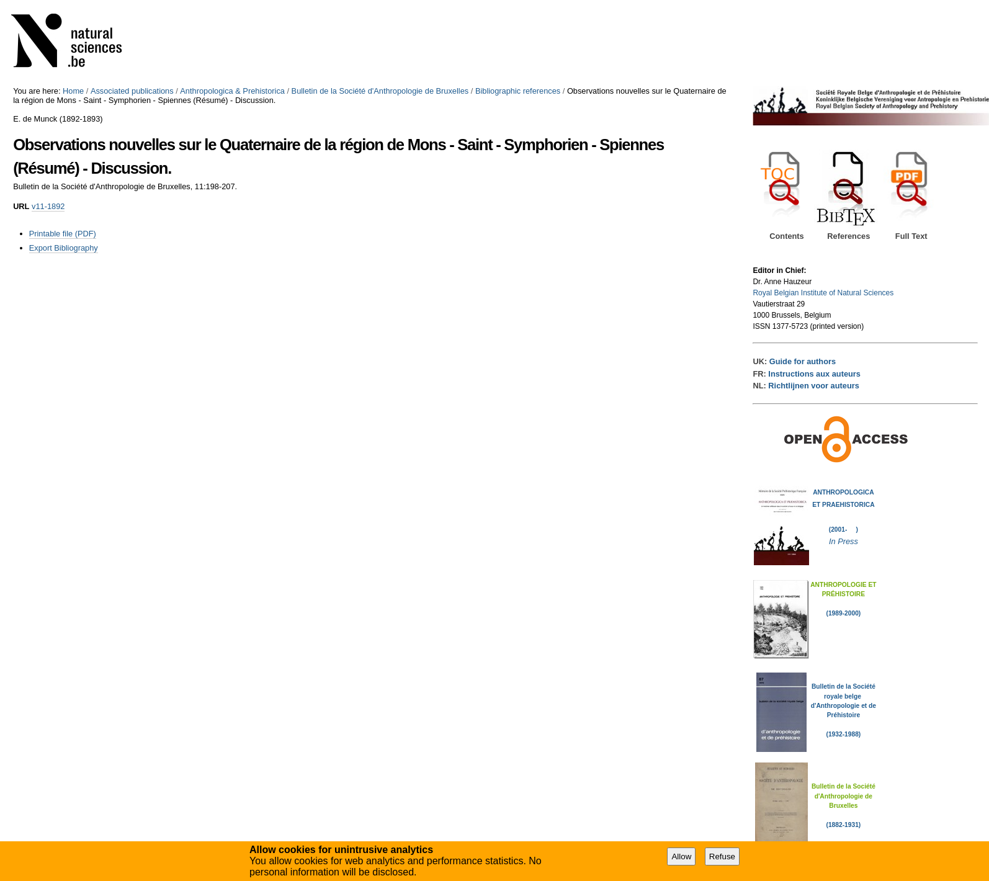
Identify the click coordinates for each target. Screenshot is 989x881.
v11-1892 (48, 206)
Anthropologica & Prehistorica (232, 91)
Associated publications (132, 91)
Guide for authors (802, 361)
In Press (843, 541)
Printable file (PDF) (62, 233)
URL (21, 206)
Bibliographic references (517, 91)
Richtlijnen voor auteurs (813, 385)
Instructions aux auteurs (814, 373)
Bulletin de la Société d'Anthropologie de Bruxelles (380, 91)
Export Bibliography (63, 248)
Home (73, 91)
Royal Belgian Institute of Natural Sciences (823, 292)
